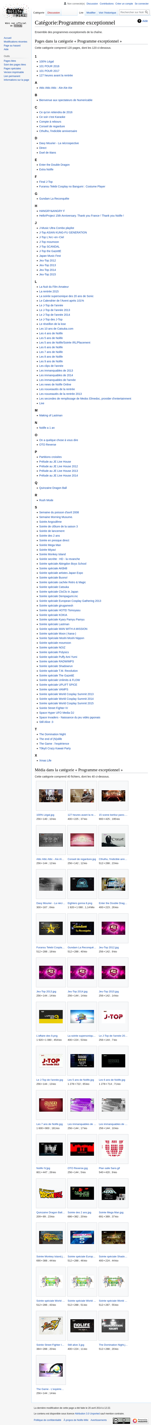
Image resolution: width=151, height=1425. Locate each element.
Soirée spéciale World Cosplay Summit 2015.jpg (113, 1300)
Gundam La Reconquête (54, 198)
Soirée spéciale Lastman (54, 624)
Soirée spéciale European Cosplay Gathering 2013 (70, 600)
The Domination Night (52, 734)
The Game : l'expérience (54, 743)
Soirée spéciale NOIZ (52, 647)
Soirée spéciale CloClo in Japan (58, 591)
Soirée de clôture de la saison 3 (58, 526)
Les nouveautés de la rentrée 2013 (60, 393)
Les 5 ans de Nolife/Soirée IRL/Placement (64, 342)
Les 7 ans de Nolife (51, 352)
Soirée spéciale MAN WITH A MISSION (63, 628)
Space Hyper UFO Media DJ (56, 712)
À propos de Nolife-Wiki (76, 1420)
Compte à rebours (50, 121)
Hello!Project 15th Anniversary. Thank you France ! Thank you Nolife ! (81, 215)
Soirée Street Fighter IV (53, 708)
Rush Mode (46, 500)
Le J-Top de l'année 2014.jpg (113, 1035)
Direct (42, 147)
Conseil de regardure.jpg (82, 859)
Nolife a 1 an (47, 427)
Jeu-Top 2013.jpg (46, 991)
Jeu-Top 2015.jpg (109, 991)
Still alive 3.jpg (76, 1344)
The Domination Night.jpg (113, 1344)
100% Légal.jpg (45, 814)
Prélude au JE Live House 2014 (58, 475)
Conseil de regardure (52, 126)
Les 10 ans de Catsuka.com (56, 328)
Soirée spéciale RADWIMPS (56, 661)
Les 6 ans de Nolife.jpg (112, 1079)
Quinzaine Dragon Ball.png (50, 1212)
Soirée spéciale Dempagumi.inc (58, 596)
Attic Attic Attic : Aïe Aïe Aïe (55, 87)
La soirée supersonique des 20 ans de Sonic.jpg (82, 1035)
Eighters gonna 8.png (80, 903)
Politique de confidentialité (47, 1420)
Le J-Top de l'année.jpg (49, 1079)
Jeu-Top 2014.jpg (77, 991)
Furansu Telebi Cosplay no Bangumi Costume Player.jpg (50, 947)
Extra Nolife (46, 169)
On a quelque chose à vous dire (58, 440)
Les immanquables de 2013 (56, 370)
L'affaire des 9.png (47, 1035)
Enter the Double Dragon (54, 164)
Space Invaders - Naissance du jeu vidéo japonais (69, 717)
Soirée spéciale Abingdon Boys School (62, 563)
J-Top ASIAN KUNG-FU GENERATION (63, 232)
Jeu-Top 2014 (47, 269)
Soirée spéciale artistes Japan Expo (61, 572)
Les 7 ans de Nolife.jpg (49, 1124)
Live (41, 403)
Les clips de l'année (51, 365)
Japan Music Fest (50, 255)
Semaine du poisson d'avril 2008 (59, 512)
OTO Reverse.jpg (78, 1168)
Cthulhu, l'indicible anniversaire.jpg (113, 859)
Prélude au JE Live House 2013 (58, 470)
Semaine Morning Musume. (56, 517)
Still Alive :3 (46, 721)
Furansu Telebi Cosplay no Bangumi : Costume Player (72, 186)
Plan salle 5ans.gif (109, 1168)
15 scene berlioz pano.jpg (113, 814)
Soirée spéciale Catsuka (54, 587)
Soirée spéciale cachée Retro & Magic (62, 582)
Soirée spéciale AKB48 (53, 568)
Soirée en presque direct (54, 540)
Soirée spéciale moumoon (55, 642)
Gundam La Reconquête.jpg (82, 947)
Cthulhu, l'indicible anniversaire (58, 131)
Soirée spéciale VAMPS (53, 689)
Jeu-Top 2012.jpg (109, 947)
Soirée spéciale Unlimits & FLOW (59, 680)
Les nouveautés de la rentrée (57, 389)
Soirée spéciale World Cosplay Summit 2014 (66, 698)
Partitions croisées (50, 456)
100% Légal (46, 61)
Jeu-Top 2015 (47, 274)
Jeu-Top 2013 (47, 265)
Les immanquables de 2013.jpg (82, 1124)
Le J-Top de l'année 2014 (54, 314)
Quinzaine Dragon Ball (53, 487)
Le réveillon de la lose (52, 324)
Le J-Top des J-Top (50, 319)
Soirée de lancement (51, 531)
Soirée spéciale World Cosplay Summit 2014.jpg (82, 1300)
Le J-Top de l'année (51, 305)
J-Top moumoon (49, 241)
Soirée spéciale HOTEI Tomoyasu (59, 610)
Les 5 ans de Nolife (51, 338)
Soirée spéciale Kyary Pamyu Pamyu (61, 619)
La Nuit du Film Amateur (54, 286)
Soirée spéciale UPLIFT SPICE (58, 684)
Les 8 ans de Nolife (51, 356)
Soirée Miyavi (47, 549)
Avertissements (99, 1420)
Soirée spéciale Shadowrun (56, 666)
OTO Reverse (47, 444)
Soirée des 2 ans (49, 535)
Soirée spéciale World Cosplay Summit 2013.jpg (50, 1300)
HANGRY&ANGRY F (52, 210)
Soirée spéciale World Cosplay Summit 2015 (66, 703)
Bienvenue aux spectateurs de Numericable (65, 100)
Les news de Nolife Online (55, 384)
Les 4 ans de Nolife (51, 333)
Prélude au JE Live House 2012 (58, 466)
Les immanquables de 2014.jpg (113, 1124)
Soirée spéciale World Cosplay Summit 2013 (66, 694)
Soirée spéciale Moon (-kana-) (57, 633)
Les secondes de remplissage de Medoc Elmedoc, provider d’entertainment (85, 398)
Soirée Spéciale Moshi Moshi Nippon (61, 638)
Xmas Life (45, 760)
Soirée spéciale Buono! (53, 577)
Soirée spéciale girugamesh (56, 605)
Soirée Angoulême (50, 521)
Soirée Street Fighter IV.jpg (50, 1344)
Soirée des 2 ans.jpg (79, 1212)
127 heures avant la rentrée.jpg (82, 814)
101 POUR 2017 (49, 70)
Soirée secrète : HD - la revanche (59, 559)
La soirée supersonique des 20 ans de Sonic (66, 296)
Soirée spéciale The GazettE (56, 675)
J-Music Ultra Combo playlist (56, 228)
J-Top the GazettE (50, 251)
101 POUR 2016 (49, 66)
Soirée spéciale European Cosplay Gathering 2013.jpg (82, 1256)
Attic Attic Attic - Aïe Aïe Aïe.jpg (50, 859)
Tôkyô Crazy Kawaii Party (55, 748)
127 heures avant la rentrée (56, 75)
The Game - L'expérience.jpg (50, 1389)
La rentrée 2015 (49, 291)
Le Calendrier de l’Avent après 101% (61, 300)
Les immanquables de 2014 (56, 375)
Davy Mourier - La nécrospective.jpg (50, 903)
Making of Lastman (50, 415)
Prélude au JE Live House (55, 461)
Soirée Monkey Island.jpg (50, 1256)
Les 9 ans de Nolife (51, 361)
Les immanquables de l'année (57, 380)
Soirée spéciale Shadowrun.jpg (113, 1256)
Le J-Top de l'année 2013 (54, 310)
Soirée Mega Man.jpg (111, 1212)
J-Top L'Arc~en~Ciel (51, 237)
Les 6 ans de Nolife (51, 347)
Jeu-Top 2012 (47, 260)
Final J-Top (45, 181)
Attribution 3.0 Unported (87, 1413)
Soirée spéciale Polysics (54, 652)
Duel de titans (47, 152)
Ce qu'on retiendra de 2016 (55, 112)
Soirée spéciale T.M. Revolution (58, 670)
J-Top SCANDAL (49, 246)
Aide (145, 21)
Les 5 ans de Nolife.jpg (81, 1079)
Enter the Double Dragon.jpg (113, 903)
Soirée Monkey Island (52, 554)
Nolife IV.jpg (43, 1168)
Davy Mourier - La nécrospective (59, 143)
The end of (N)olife (50, 739)
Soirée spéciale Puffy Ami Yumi (58, 656)
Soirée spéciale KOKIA (53, 615)
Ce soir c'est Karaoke (52, 116)
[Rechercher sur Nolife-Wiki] (134, 12)
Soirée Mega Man (50, 545)
